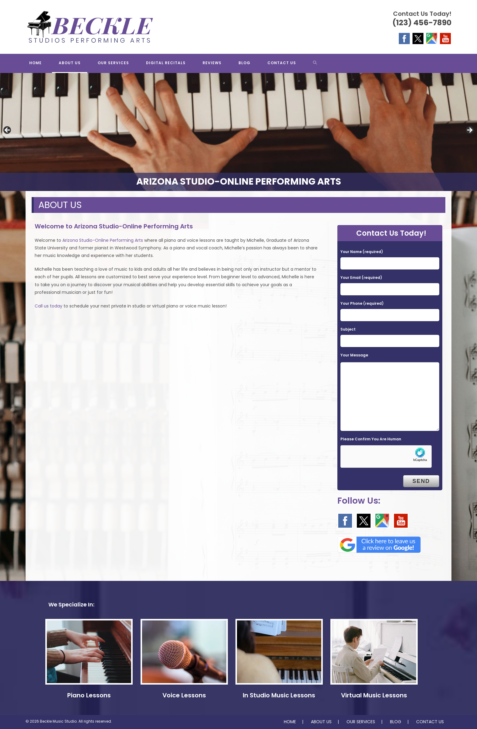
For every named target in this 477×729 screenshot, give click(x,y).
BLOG (395, 722)
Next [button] (469, 130)
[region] (238, 132)
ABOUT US (321, 722)
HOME (290, 722)
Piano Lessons (89, 695)
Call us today (48, 306)
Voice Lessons (184, 695)
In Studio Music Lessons (279, 695)
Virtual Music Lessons (374, 695)
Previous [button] (7, 130)
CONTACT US (430, 722)
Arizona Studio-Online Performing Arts (102, 240)
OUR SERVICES (360, 722)
